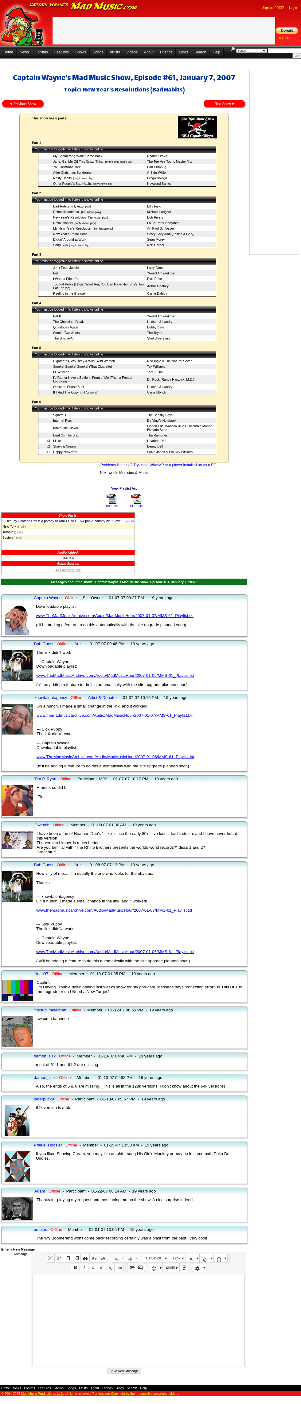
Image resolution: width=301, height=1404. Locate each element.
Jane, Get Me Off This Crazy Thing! (78, 161)
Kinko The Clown (65, 428)
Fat (55, 273)
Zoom (170, 1267)
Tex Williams (156, 366)
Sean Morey (156, 239)
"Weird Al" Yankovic (161, 273)
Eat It (57, 316)
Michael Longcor (159, 212)
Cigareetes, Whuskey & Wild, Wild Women (84, 361)
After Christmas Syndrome (72, 172)
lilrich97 (41, 974)
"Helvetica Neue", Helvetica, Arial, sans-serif (157, 1258)
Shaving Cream (64, 446)
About (149, 52)
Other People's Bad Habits (72, 183)
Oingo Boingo (157, 178)
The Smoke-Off (64, 338)
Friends (166, 52)
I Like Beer (61, 372)
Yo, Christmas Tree (67, 167)
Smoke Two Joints (66, 333)
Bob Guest (43, 644)
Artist (79, 644)
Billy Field (154, 206)
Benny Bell (155, 446)
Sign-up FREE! (273, 8)
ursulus (40, 1229)
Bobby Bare (155, 327)
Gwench (41, 825)
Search (200, 52)
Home (8, 52)
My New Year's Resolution (72, 228)
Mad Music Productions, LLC (42, 1393)
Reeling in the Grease (69, 293)
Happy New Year (65, 452)
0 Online (285, 38)
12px (177, 1258)
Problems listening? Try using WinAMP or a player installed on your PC (158, 465)
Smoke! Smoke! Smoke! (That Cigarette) (82, 366)
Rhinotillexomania (66, 212)
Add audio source (68, 570)
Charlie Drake (157, 156)
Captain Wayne (48, 597)
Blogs (183, 52)
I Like (57, 441)
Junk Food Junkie (66, 268)
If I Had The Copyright (69, 392)
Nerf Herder (155, 245)
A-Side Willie (156, 172)
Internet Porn (62, 420)
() (17, 526)
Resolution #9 (63, 223)
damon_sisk (45, 1056)
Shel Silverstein (158, 338)
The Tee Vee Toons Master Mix (169, 161)
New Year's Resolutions (70, 234)
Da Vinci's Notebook (161, 420)
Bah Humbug (156, 167)
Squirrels (59, 415)
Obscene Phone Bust (68, 387)
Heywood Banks (159, 183)
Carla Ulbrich (156, 392)
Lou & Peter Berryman (163, 223)
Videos (131, 52)
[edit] (23, 526)
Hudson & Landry (159, 322)
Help (216, 52)
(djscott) (128, 521)
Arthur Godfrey (158, 286)
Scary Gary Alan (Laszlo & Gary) (170, 234)
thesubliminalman (50, 1010)
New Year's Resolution (70, 217)
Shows (80, 52)
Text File (111, 506)
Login (293, 8)
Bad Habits (61, 206)
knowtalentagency (50, 697)
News (24, 52)
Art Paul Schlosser (160, 228)
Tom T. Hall (155, 372)
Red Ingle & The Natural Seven (169, 361)
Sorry (57, 245)
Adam (39, 1191)
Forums (41, 52)
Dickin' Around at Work (69, 239)
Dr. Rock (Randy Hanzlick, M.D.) (170, 379)
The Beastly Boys (160, 415)
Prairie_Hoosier (48, 1145)
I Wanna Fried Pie (66, 279)
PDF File (136, 506)
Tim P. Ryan (45, 779)
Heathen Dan (156, 441)
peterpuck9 (44, 1099)
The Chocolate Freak (68, 322)
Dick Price (154, 279)
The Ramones (157, 435)
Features (61, 52)
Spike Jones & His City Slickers (170, 452)
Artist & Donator (102, 697)
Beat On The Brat (66, 435)
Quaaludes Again (65, 327)
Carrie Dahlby (157, 293)
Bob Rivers (155, 217)
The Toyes (154, 333)
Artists (115, 52)
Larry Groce (155, 268)
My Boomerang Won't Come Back (77, 156)
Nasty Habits (62, 178)
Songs (98, 52)
